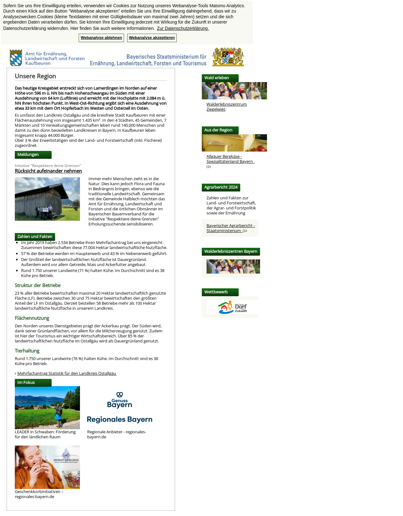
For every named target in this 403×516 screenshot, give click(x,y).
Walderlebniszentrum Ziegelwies (227, 106)
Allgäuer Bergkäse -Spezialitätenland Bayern (231, 160)
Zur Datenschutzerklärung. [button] (183, 28)
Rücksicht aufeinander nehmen (48, 171)
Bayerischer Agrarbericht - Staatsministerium (231, 228)
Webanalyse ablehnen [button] (101, 38)
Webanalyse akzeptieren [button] (152, 38)
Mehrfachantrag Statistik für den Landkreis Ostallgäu (67, 373)
